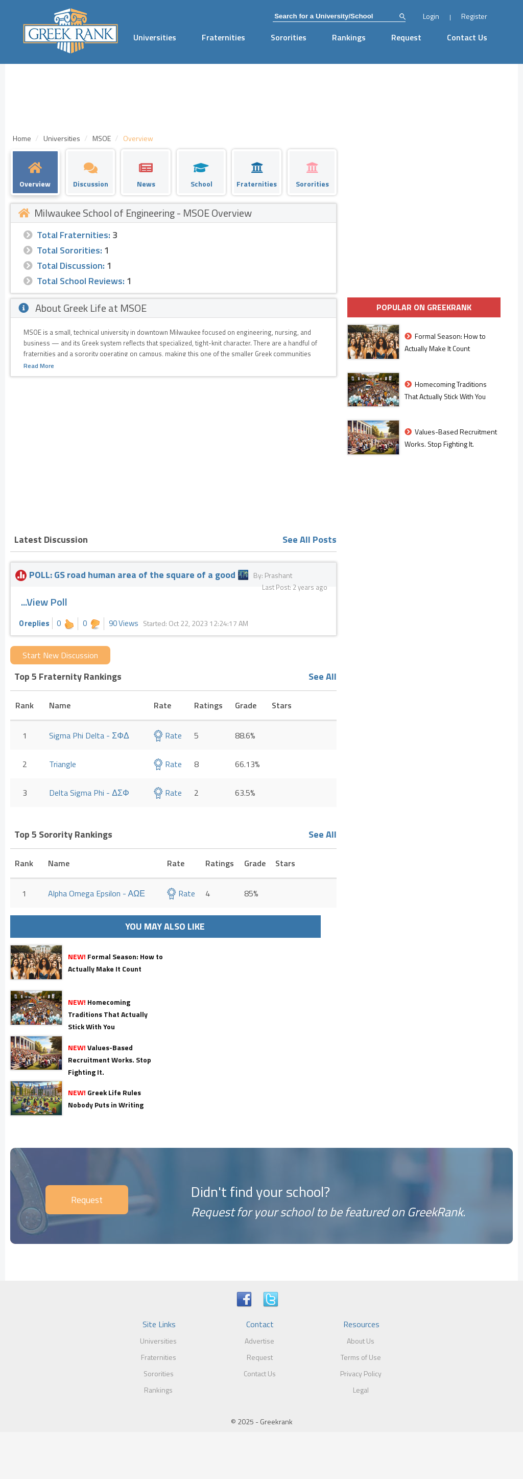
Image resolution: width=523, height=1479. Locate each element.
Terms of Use (361, 1357)
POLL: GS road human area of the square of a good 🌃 (134, 575)
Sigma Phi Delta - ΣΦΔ (89, 735)
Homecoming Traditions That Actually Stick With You (108, 1014)
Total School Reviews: (81, 281)
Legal (361, 1389)
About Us (360, 1340)
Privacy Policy (361, 1373)
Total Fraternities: (73, 235)
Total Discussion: (71, 265)
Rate (168, 735)
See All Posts (309, 539)
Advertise (259, 1340)
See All (322, 676)
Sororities (288, 37)
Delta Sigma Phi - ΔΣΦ (89, 793)
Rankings (349, 37)
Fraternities (223, 37)
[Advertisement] (173, 453)
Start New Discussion (60, 655)
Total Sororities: (69, 250)
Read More (38, 366)
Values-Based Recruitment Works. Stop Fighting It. (109, 1059)
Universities (154, 37)
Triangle (62, 764)
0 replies (34, 623)
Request (406, 37)
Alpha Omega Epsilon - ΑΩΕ (96, 893)
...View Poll (44, 602)
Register (474, 16)
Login (431, 16)
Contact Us (467, 37)
